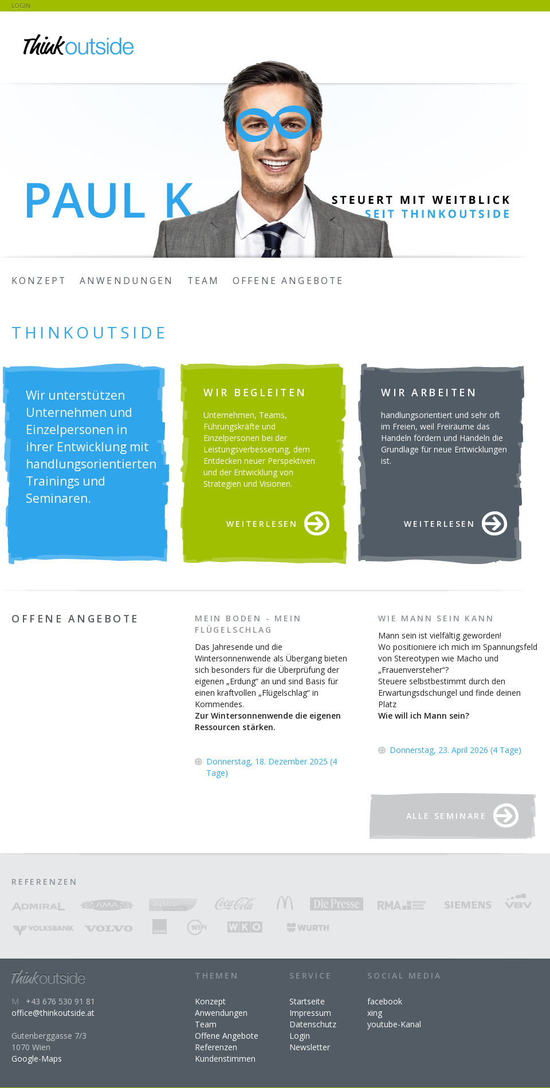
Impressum (310, 1012)
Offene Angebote (288, 280)
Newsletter (309, 1047)
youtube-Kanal (394, 1024)
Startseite (307, 1001)
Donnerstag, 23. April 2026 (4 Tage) (455, 749)
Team (203, 280)
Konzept (38, 280)
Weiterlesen (262, 523)
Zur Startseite (80, 45)
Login (20, 6)
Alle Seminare (446, 815)
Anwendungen (127, 280)
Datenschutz (312, 1024)
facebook (384, 1001)
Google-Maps (36, 1058)
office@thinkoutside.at (53, 1012)
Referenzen (216, 1047)
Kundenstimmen (225, 1058)
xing (374, 1012)
